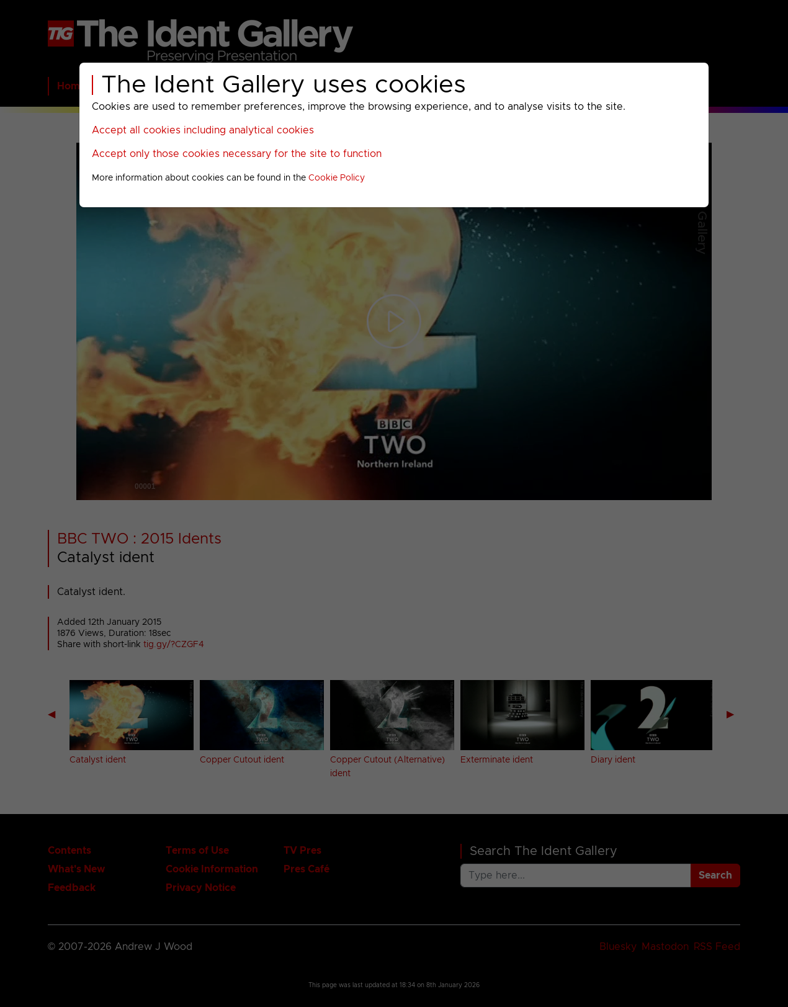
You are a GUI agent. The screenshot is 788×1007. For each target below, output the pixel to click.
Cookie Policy (336, 178)
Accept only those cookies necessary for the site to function (237, 154)
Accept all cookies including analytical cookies (203, 130)
